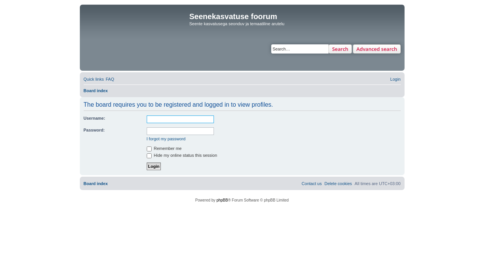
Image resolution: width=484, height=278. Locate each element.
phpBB (222, 200)
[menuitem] (110, 79)
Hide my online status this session (182, 155)
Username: (94, 118)
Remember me (164, 148)
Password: (94, 130)
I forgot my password (166, 139)
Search (340, 49)
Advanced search (376, 49)
